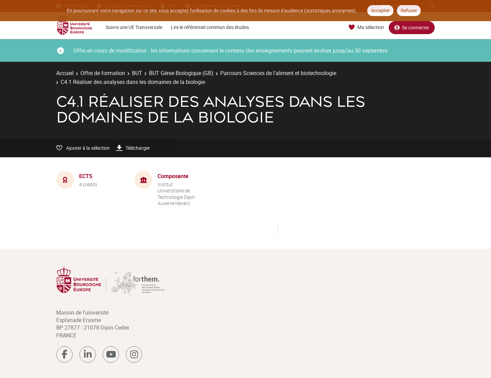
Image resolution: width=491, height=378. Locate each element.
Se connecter (411, 27)
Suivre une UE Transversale (134, 27)
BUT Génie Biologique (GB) (181, 73)
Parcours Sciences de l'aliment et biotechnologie (278, 73)
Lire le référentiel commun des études (210, 27)
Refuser (409, 10)
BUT (137, 73)
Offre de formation (102, 73)
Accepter (380, 10)
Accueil (65, 73)
